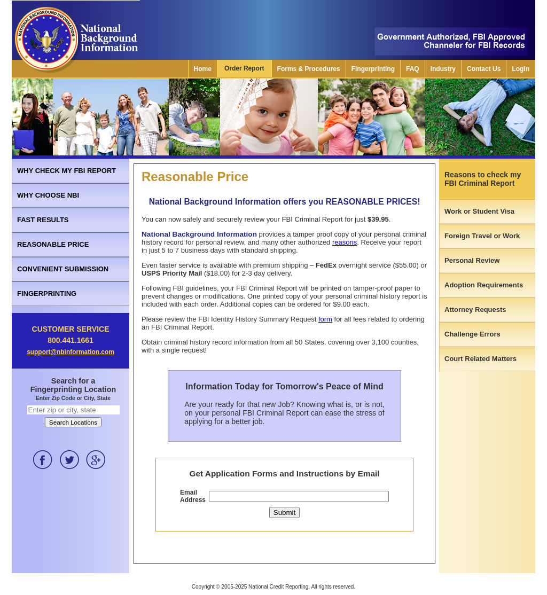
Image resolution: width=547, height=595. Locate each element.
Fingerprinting (373, 69)
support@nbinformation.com (70, 352)
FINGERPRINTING (46, 293)
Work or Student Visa (479, 211)
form (325, 319)
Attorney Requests (475, 310)
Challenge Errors (472, 334)
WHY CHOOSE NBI (48, 195)
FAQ (412, 69)
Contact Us (484, 69)
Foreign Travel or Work (482, 236)
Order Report (244, 68)
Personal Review (471, 260)
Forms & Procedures (308, 69)
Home (203, 69)
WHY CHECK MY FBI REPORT (66, 171)
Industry (443, 69)
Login (520, 69)
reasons (344, 242)
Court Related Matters (480, 359)
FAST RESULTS (43, 220)
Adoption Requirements (483, 285)
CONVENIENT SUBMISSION (62, 269)
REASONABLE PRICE (53, 244)
